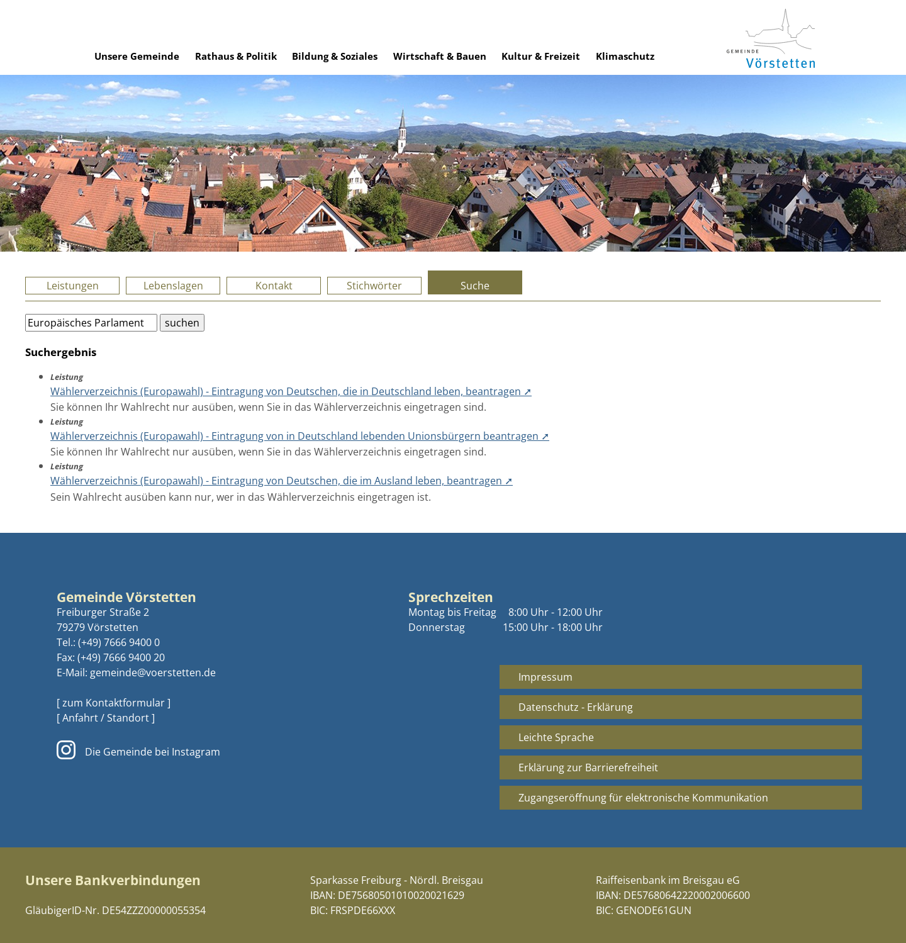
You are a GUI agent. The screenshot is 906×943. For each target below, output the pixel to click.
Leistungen (73, 286)
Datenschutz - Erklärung (575, 707)
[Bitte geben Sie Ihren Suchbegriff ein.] (91, 323)
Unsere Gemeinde (136, 56)
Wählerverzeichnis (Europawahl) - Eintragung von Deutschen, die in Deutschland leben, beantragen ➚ (291, 391)
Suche (475, 286)
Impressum (545, 677)
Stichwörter (374, 286)
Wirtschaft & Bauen (439, 56)
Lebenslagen (173, 286)
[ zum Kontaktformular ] (114, 703)
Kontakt (274, 286)
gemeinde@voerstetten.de (153, 672)
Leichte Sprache (556, 737)
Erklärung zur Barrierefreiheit (588, 767)
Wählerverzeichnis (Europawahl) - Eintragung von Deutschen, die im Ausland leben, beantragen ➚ (281, 481)
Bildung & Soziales (335, 56)
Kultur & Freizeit (540, 56)
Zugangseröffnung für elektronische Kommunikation (643, 798)
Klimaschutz (625, 56)
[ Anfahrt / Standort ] (106, 718)
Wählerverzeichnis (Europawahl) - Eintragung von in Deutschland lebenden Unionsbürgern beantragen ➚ (299, 436)
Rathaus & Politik (236, 56)
